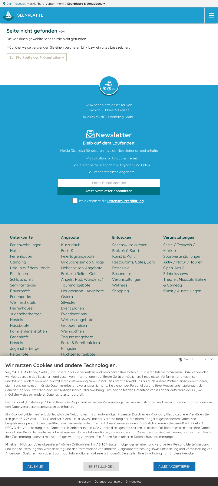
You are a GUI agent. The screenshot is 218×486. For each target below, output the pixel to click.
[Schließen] (211, 359)
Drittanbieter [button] (134, 481)
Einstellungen (101, 466)
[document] (109, 412)
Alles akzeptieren (174, 466)
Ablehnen (35, 466)
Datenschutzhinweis (108, 481)
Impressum (83, 481)
